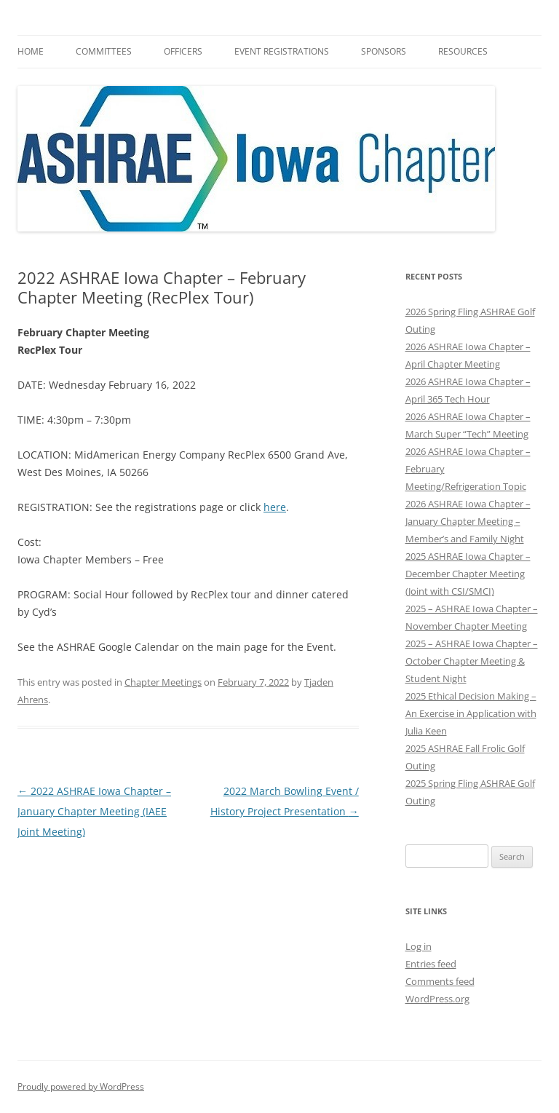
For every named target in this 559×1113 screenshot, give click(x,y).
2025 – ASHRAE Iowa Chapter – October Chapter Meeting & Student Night (471, 661)
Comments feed (440, 981)
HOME (30, 51)
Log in (418, 946)
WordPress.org (437, 998)
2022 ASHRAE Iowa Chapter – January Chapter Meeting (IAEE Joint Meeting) (94, 811)
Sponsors (383, 51)
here (274, 507)
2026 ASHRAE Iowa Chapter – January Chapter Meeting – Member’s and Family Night (468, 521)
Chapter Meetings (163, 682)
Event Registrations (281, 51)
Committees (104, 51)
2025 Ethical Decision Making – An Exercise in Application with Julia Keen (470, 713)
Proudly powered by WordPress (80, 1086)
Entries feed (430, 963)
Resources (463, 51)
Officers (183, 51)
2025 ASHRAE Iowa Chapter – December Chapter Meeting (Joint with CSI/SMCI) (468, 574)
